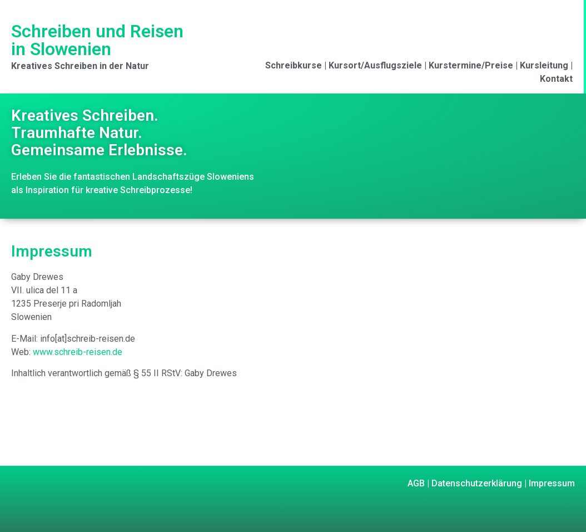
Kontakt (556, 78)
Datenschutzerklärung (475, 483)
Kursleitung (544, 65)
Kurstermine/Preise (471, 65)
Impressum (551, 483)
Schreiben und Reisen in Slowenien (97, 40)
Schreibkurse (293, 65)
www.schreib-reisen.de (77, 352)
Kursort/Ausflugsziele (375, 65)
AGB (416, 483)
